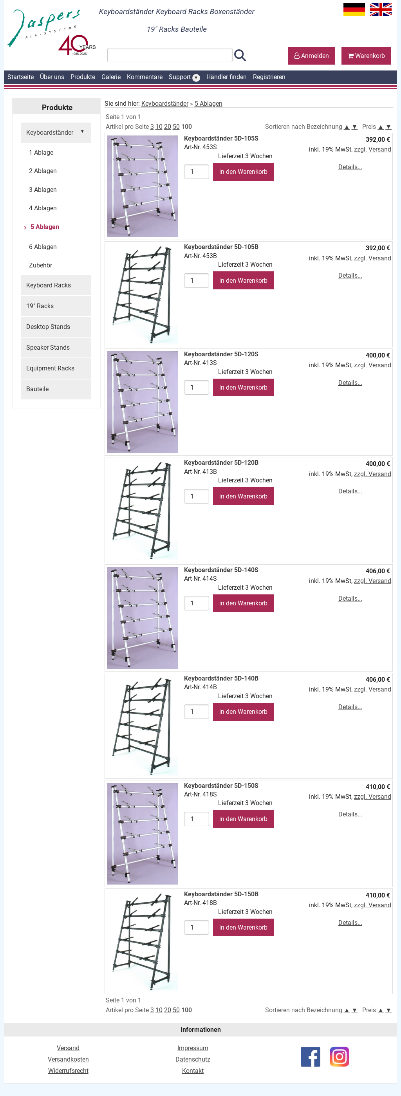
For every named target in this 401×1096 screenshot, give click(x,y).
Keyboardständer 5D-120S (221, 354)
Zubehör (40, 265)
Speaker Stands (48, 347)
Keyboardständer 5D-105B (221, 247)
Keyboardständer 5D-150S (221, 785)
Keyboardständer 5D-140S (221, 570)
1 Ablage (41, 152)
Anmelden (311, 56)
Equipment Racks (50, 368)
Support (184, 77)
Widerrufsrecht (68, 1070)
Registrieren (269, 77)
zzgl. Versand (372, 149)
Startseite (20, 77)
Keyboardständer (56, 132)
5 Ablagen (44, 227)
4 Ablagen (43, 208)
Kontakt (193, 1070)
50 (176, 126)
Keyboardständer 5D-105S (221, 138)
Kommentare (145, 77)
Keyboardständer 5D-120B (221, 462)
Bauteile (37, 389)
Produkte (82, 77)
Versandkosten (68, 1059)
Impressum (192, 1048)
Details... (350, 167)
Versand (68, 1048)
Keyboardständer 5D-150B (221, 894)
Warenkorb (366, 56)
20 (167, 126)
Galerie (111, 77)
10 (159, 126)
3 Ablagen (43, 189)
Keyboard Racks (48, 285)
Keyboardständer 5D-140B (221, 678)
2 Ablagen (43, 171)
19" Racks (40, 306)
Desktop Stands (48, 326)
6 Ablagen (43, 247)
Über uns (52, 77)
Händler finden (226, 77)
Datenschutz (192, 1059)
